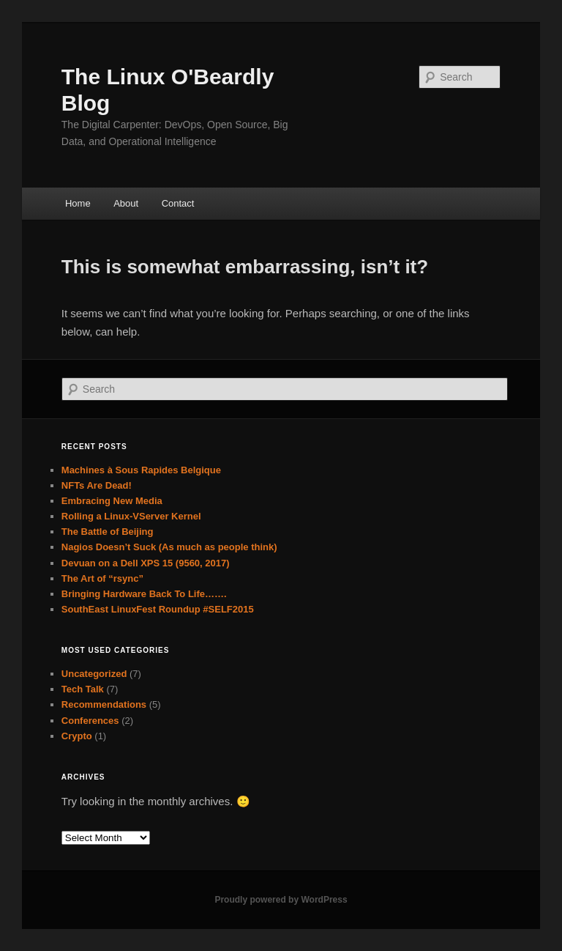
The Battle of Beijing (107, 531)
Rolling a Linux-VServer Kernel (131, 516)
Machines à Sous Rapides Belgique (141, 470)
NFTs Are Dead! (96, 485)
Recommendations (103, 704)
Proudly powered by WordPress (280, 900)
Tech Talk (82, 689)
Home (78, 203)
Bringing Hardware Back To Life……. (144, 593)
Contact (178, 203)
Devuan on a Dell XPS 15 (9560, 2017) (145, 563)
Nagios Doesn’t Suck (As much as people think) (169, 546)
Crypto (76, 735)
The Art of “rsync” (102, 578)
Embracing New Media (111, 500)
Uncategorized (94, 673)
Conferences (90, 720)
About (125, 203)
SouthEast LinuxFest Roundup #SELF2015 (157, 609)
